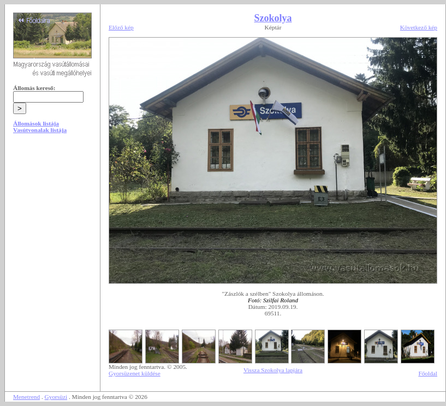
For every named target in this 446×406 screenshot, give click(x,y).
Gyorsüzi (56, 396)
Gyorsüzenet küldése (134, 373)
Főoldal (427, 373)
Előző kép (121, 27)
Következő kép (418, 27)
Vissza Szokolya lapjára (272, 370)
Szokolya (273, 18)
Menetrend (26, 396)
